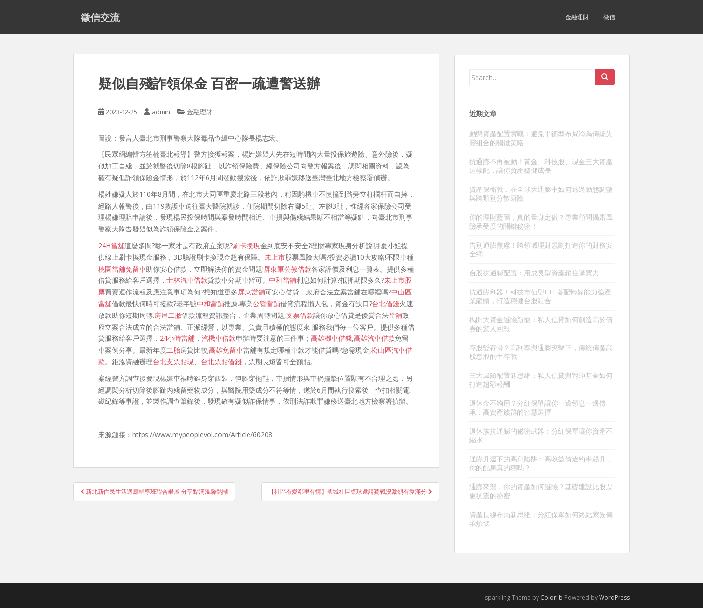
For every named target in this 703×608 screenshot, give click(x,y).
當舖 (395, 315)
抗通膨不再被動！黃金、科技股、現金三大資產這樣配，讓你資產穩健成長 (541, 166)
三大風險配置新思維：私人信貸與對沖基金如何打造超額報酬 (541, 380)
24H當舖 (111, 245)
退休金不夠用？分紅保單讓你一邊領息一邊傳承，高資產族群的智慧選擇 (537, 407)
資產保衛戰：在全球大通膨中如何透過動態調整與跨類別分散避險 (541, 194)
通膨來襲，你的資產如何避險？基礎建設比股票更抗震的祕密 (541, 491)
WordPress (614, 597)
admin (161, 111)
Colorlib (551, 597)
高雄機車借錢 (331, 338)
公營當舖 (266, 303)
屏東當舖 (251, 291)
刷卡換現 (246, 245)
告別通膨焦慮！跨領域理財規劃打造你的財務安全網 (541, 249)
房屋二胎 (168, 315)
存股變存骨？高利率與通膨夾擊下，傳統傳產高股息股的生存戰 (541, 352)
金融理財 (577, 17)
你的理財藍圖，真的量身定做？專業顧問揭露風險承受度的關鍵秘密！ (541, 221)
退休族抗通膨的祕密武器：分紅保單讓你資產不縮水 (541, 435)
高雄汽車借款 (374, 338)
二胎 (173, 350)
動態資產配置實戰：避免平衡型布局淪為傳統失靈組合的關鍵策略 (541, 138)
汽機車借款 (219, 338)
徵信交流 (100, 17)
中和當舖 (282, 280)
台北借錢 (385, 303)
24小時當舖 (177, 338)
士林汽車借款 (186, 280)
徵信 (609, 17)
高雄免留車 (226, 350)
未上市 (275, 257)
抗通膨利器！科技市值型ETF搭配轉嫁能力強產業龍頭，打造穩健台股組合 (540, 296)
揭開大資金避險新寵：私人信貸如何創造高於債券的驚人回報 (541, 324)
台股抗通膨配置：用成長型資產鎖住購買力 (534, 272)
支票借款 (299, 315)
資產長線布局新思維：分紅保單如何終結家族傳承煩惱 (541, 519)
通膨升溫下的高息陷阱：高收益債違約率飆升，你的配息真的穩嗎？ (541, 463)
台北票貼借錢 (221, 361)
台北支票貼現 (173, 361)
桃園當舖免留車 (122, 268)
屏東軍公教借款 (287, 268)
